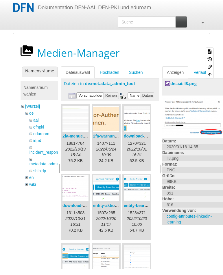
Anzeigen (175, 72)
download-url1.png (142, 136)
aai (36, 120)
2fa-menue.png (76, 136)
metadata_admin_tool (49, 164)
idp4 (37, 140)
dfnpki (38, 127)
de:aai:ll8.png (183, 83)
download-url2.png (80, 205)
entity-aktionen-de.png (115, 205)
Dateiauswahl (78, 72)
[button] (199, 22)
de (31, 113)
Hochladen (109, 72)
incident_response (46, 152)
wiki (32, 184)
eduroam (41, 133)
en (31, 177)
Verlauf (199, 72)
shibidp (39, 170)
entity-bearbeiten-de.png (147, 205)
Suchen (136, 72)
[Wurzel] (32, 106)
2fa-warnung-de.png (112, 136)
